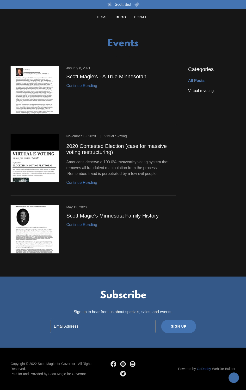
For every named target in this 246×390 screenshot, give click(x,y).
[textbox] (102, 326)
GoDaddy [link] (204, 369)
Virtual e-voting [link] (201, 91)
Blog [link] (121, 17)
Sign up (178, 326)
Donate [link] (141, 17)
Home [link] (102, 17)
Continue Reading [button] (81, 86)
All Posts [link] (196, 81)
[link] (93, 95)
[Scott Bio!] (123, 4)
